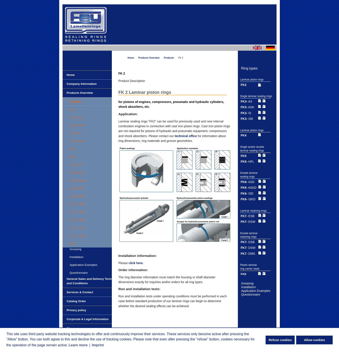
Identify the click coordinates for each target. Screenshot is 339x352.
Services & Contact (80, 292)
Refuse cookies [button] (280, 340)
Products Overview (80, 92)
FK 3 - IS (75, 133)
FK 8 (72, 243)
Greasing (247, 283)
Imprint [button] (98, 345)
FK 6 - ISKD (77, 196)
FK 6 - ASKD (77, 180)
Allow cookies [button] (314, 340)
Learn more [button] (78, 345)
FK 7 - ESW (77, 235)
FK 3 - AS (75, 117)
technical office (186, 136)
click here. (136, 263)
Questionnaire (78, 272)
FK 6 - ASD (76, 172)
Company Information (82, 83)
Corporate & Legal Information (88, 319)
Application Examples (83, 265)
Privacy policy (76, 310)
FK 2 (72, 109)
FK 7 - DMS (77, 204)
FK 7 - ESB (76, 227)
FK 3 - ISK (76, 141)
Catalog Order (76, 301)
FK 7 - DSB (76, 212)
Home (71, 75)
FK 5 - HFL (76, 164)
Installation (76, 257)
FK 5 (72, 157)
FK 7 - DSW (77, 219)
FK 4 (72, 149)
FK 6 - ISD (76, 188)
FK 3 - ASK (76, 125)
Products (75, 101)
